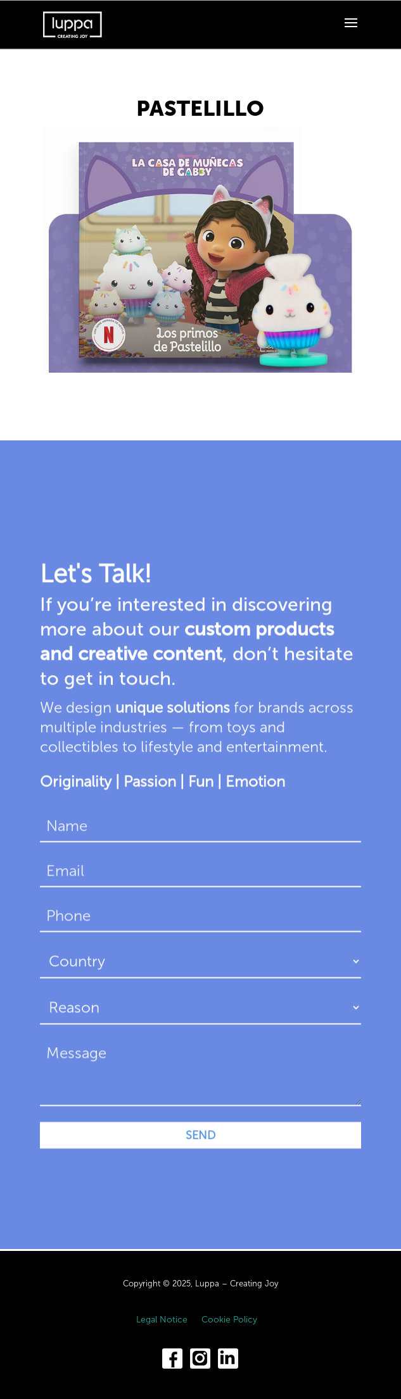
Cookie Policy (229, 1320)
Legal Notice (162, 1320)
